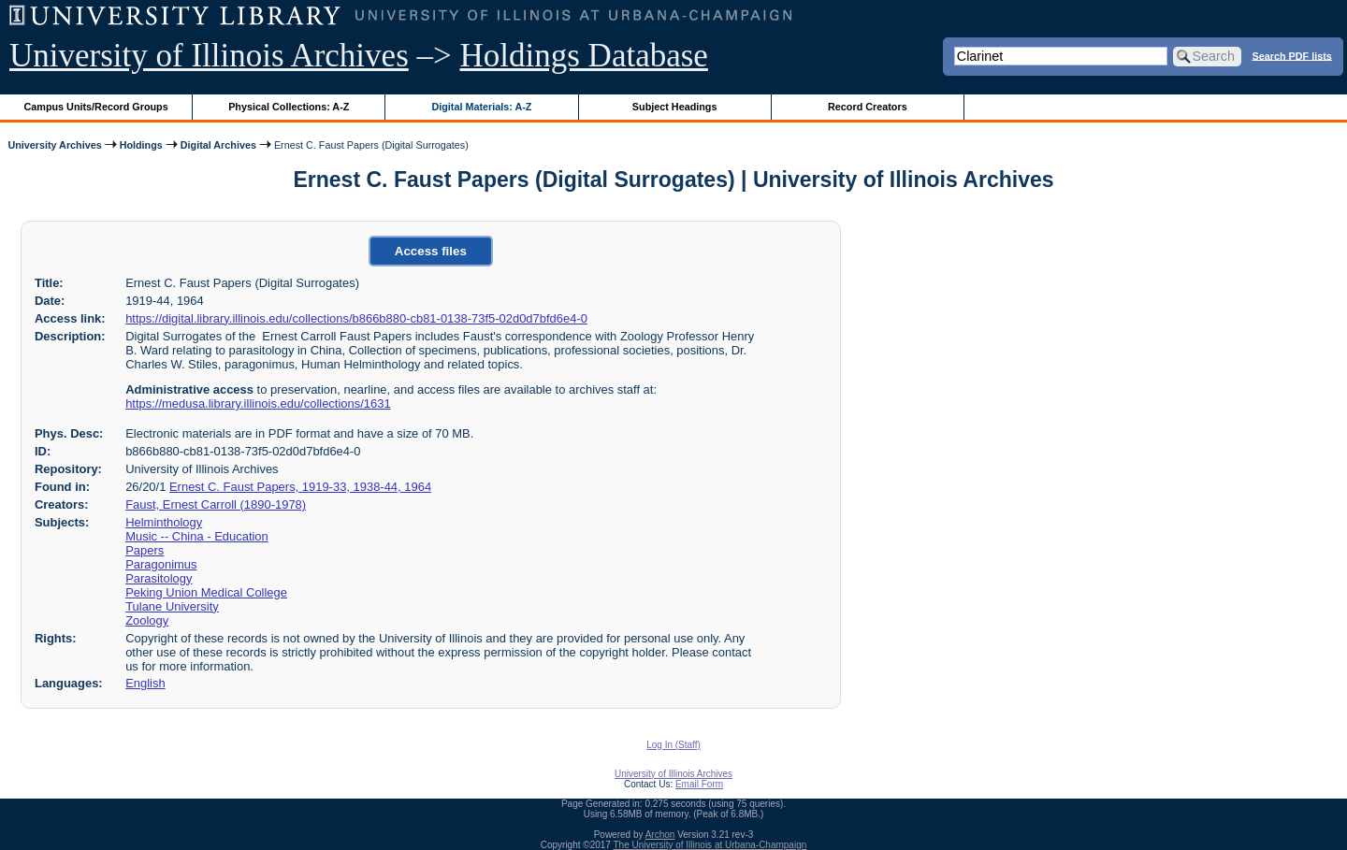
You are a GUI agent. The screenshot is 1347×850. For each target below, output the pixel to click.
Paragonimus (160, 564)
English (145, 683)
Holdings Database (584, 55)
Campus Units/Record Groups (96, 106)
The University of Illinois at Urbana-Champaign (710, 845)
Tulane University (172, 606)
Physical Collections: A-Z (288, 106)
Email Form (699, 784)
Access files (431, 251)
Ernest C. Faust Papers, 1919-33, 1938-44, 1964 (300, 487)
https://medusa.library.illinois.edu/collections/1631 (257, 403)
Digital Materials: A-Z (481, 106)
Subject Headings (674, 106)
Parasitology (158, 578)
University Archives (54, 145)
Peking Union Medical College (206, 592)
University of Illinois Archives (209, 55)
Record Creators (867, 106)
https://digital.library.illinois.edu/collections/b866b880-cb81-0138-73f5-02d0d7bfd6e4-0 (356, 318)
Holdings (141, 145)
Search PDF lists (1292, 55)
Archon (660, 834)
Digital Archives (218, 145)
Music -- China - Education (196, 536)
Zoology (146, 620)
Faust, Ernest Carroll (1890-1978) (215, 504)
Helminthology (163, 522)
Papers (144, 550)
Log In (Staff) (673, 745)
